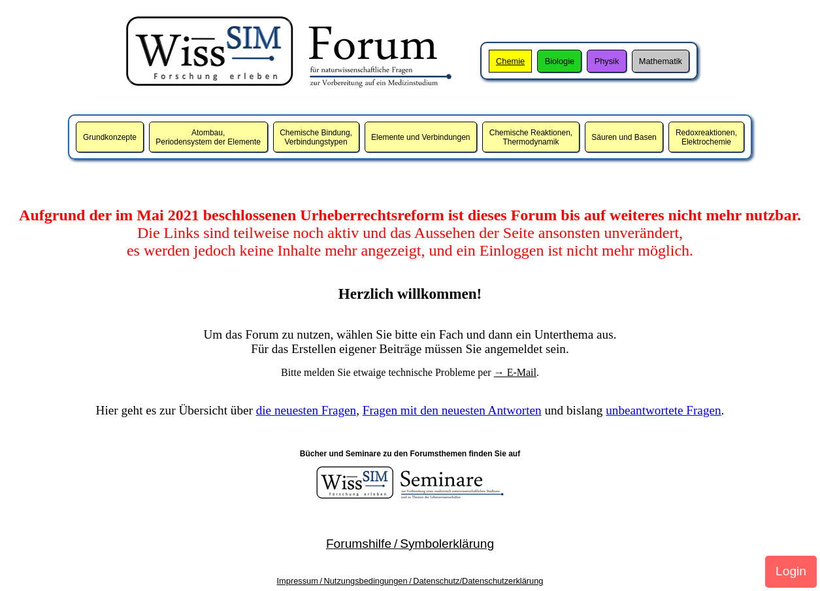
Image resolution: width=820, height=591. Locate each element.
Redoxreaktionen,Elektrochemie (706, 137)
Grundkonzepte (110, 137)
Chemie (510, 61)
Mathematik (660, 61)
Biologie (560, 61)
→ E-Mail (515, 372)
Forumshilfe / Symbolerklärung (410, 543)
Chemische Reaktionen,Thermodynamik (530, 137)
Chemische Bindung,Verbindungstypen (316, 137)
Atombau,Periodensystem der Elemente (208, 137)
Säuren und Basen (623, 137)
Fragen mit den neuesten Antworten (452, 410)
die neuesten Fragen (306, 410)
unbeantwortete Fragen (663, 410)
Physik (607, 61)
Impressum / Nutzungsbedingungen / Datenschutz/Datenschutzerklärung (410, 581)
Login (791, 571)
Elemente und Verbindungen (420, 137)
